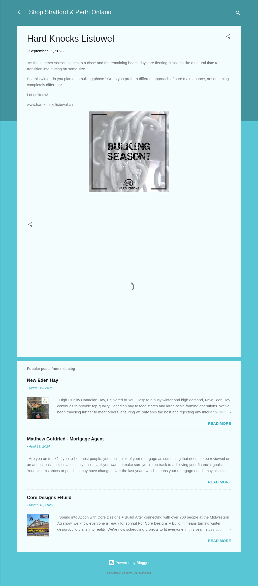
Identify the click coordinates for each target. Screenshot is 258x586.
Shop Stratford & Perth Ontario (70, 12)
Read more (219, 423)
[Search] (238, 13)
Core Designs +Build (49, 497)
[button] (228, 37)
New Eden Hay (42, 380)
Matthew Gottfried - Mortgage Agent (65, 438)
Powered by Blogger (128, 562)
